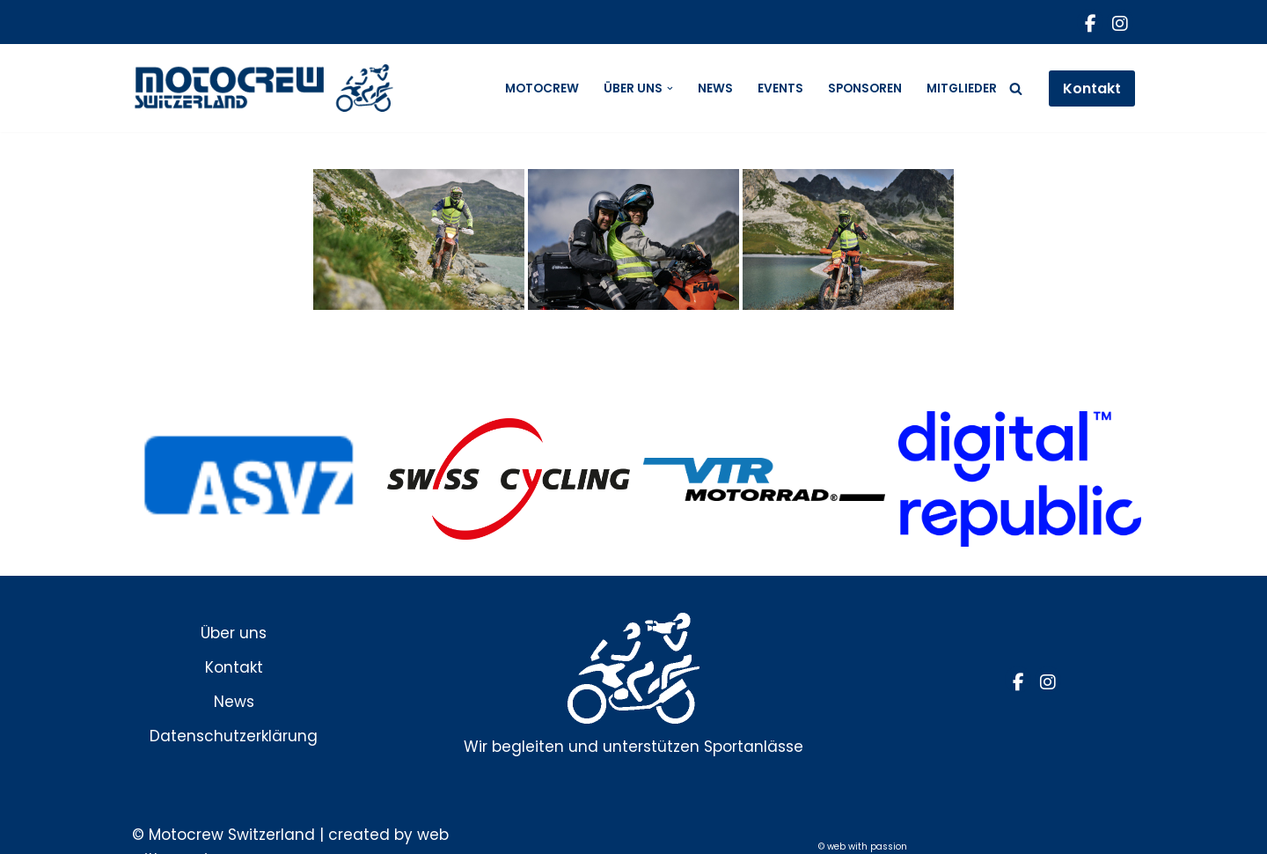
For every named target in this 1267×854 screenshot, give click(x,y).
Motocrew (542, 88)
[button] (670, 88)
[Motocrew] (264, 88)
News (715, 88)
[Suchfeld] (1015, 88)
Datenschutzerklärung (234, 736)
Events (780, 88)
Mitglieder (961, 88)
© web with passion (862, 846)
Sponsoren (865, 88)
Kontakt (1092, 88)
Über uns (234, 633)
